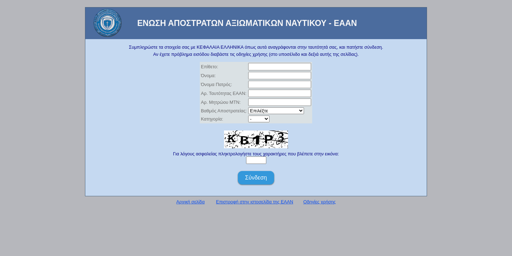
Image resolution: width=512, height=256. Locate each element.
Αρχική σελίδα (190, 201)
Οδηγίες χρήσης (319, 201)
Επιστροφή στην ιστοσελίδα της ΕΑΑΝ (254, 201)
